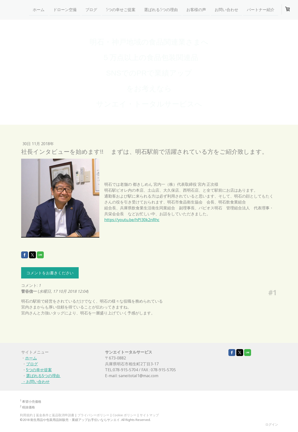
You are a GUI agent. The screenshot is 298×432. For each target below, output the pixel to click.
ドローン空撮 (65, 9)
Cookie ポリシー (124, 415)
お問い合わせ (226, 9)
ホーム (39, 9)
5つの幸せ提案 (39, 369)
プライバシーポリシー (93, 415)
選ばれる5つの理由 (161, 9)
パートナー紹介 (260, 9)
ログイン (271, 424)
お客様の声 (196, 9)
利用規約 (26, 415)
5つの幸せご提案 (120, 9)
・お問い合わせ (35, 381)
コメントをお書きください (50, 273)
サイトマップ (149, 415)
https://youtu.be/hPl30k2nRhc (131, 219)
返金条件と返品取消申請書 (55, 415)
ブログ (91, 9)
